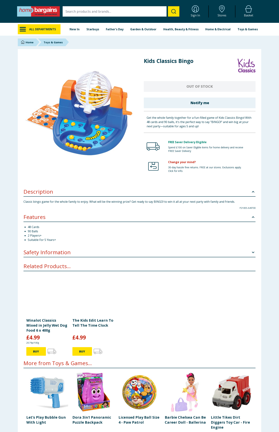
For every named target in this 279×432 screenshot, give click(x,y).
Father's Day (114, 29)
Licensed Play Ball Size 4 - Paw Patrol (139, 353)
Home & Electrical (218, 29)
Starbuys (92, 29)
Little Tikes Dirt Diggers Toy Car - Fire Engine (230, 355)
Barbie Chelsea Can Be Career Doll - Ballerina (185, 353)
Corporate (213, 415)
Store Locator (215, 424)
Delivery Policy (154, 415)
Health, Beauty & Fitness (181, 29)
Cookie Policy (153, 428)
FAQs (87, 419)
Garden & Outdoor (143, 29)
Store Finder (91, 428)
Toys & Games (248, 29)
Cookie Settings (93, 424)
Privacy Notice (154, 424)
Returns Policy (154, 419)
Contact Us (90, 415)
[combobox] (121, 11)
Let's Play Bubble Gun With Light (46, 353)
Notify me (199, 102)
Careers (211, 419)
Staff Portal (213, 428)
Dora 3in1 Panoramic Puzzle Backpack (91, 353)
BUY (36, 382)
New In (75, 29)
